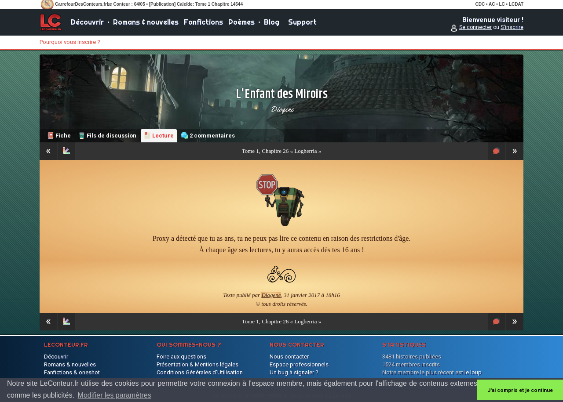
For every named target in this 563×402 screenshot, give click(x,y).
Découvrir (87, 22)
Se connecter (475, 27)
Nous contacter (289, 356)
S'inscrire (512, 27)
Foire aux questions (181, 356)
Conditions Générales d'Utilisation (200, 372)
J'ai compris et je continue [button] (520, 390)
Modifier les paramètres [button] (114, 395)
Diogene (281, 109)
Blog (271, 22)
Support (302, 22)
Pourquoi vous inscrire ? (70, 42)
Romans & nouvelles (146, 22)
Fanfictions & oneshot (72, 372)
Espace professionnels (299, 364)
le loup (473, 372)
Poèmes (241, 22)
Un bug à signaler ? (294, 372)
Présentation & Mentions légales (197, 364)
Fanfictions (203, 22)
